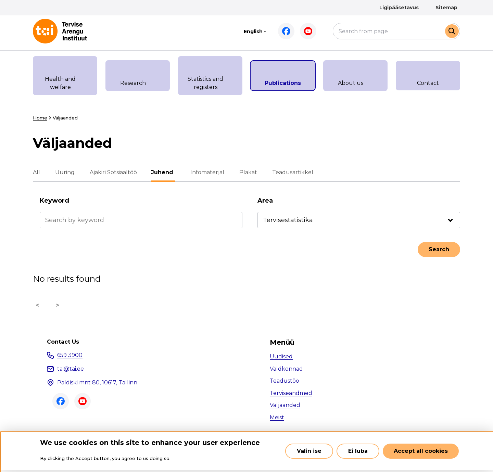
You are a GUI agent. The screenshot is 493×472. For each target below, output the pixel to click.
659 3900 (70, 355)
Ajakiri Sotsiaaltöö (113, 172)
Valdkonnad (286, 369)
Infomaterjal (206, 172)
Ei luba (358, 451)
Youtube (308, 31)
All (36, 172)
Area (265, 200)
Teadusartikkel (291, 172)
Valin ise (309, 451)
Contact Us (63, 342)
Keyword (54, 200)
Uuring (65, 172)
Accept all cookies (421, 451)
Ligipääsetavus (399, 7)
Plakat (247, 172)
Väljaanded (285, 405)
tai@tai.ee (70, 369)
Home (40, 117)
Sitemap (446, 7)
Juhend (163, 172)
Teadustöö (284, 381)
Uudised (281, 356)
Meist (277, 417)
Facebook (286, 31)
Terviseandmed (291, 393)
